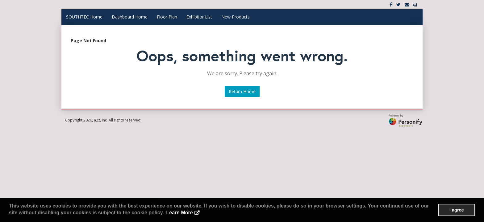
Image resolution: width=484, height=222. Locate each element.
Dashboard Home (130, 17)
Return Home (242, 91)
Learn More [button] (179, 212)
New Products (235, 17)
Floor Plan (167, 17)
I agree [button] (456, 210)
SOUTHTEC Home (84, 17)
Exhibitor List (199, 17)
